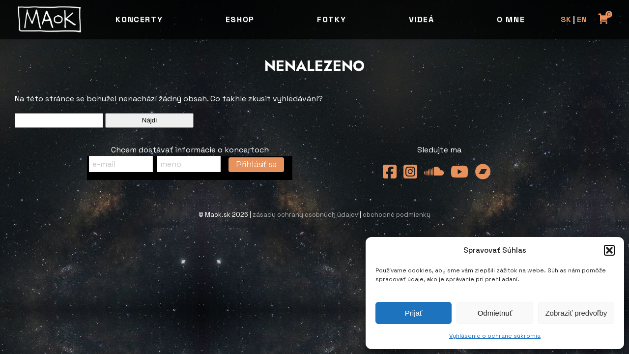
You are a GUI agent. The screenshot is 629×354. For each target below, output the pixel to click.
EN (582, 19)
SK (566, 19)
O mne (511, 19)
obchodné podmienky (396, 214)
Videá (421, 19)
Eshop (240, 19)
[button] (609, 250)
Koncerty (139, 19)
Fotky (331, 19)
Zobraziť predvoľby (576, 313)
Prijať (414, 313)
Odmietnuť (495, 313)
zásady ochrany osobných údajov (305, 214)
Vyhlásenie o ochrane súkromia (495, 336)
